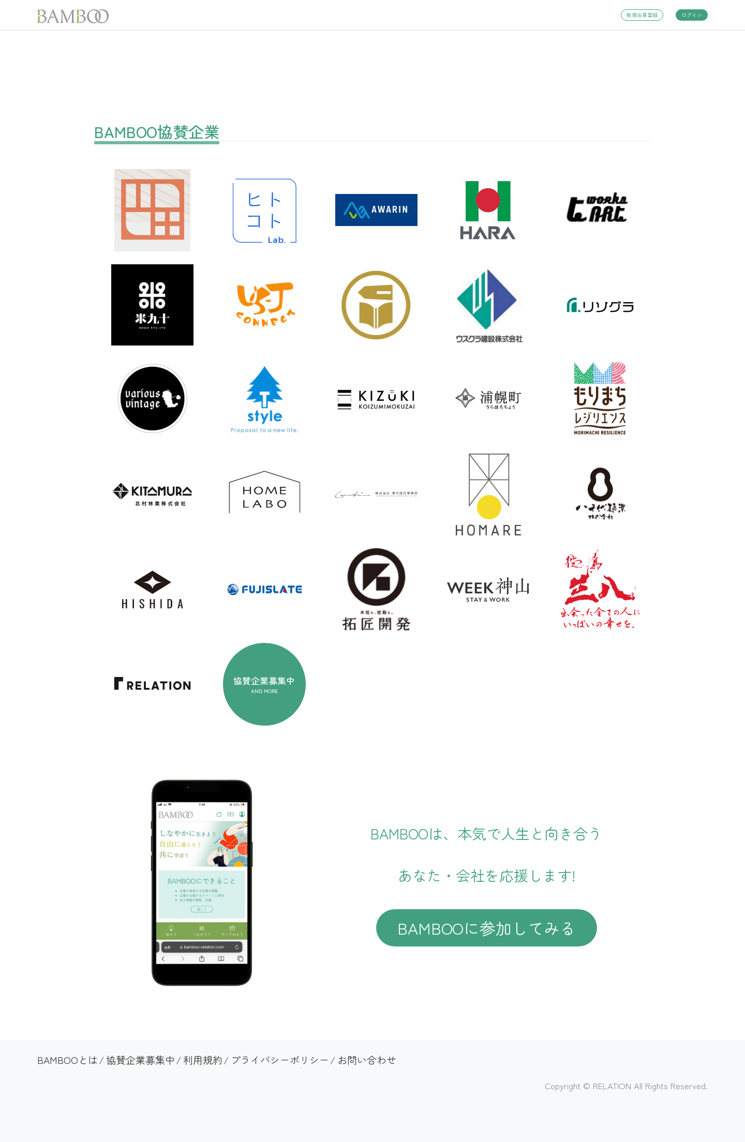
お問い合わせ (366, 1059)
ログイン (691, 15)
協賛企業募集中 (140, 1059)
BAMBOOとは (67, 1059)
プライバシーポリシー (280, 1059)
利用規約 (202, 1059)
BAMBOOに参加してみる (486, 927)
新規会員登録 (642, 15)
